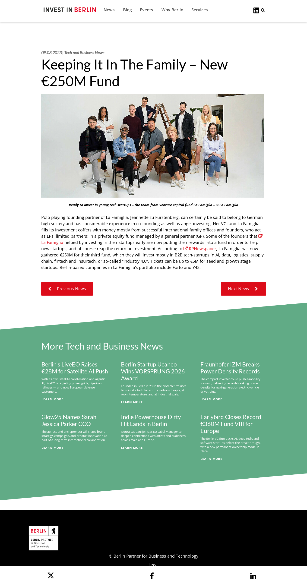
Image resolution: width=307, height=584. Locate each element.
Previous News (67, 288)
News (109, 10)
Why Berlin (172, 10)
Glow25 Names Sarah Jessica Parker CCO (68, 420)
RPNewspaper (200, 248)
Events (146, 10)
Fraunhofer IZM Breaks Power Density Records (230, 368)
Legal (154, 564)
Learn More (52, 399)
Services (199, 10)
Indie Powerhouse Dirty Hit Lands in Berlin (151, 420)
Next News (243, 288)
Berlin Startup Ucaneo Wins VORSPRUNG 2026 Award (153, 371)
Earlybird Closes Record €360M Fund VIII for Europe (230, 423)
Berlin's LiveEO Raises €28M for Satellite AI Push (74, 368)
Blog (127, 10)
